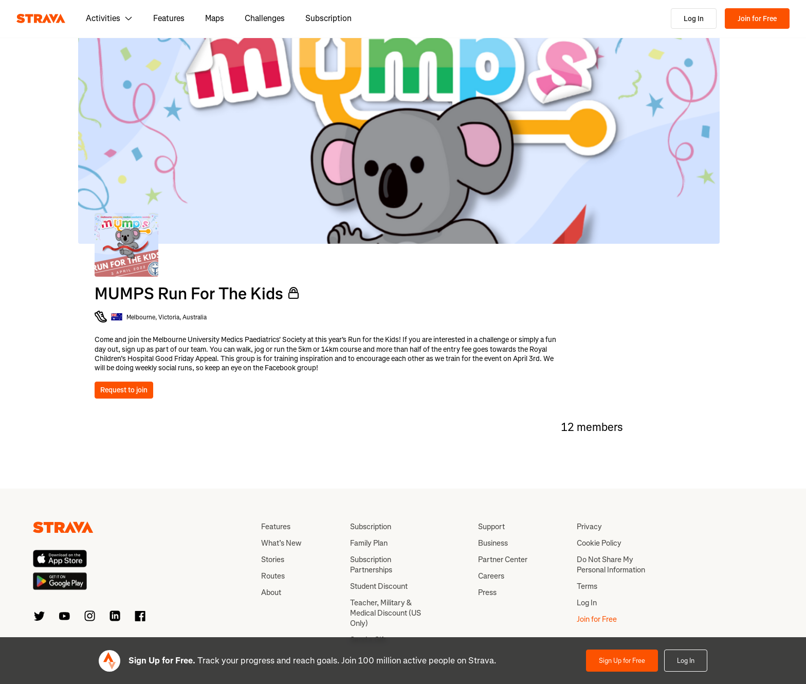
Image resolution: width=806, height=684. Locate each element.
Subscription (328, 18)
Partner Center (502, 559)
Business (493, 543)
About (271, 592)
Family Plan (369, 543)
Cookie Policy (599, 543)
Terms (587, 586)
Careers (491, 576)
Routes (273, 576)
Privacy (589, 526)
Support (491, 526)
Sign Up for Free (622, 660)
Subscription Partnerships (371, 564)
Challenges (265, 18)
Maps (214, 18)
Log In (694, 19)
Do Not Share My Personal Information (611, 564)
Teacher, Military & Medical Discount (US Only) (385, 613)
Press (487, 592)
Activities (109, 18)
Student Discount (379, 586)
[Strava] (40, 18)
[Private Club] (293, 293)
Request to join (124, 390)
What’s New (281, 543)
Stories (272, 559)
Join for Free (757, 19)
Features (169, 18)
